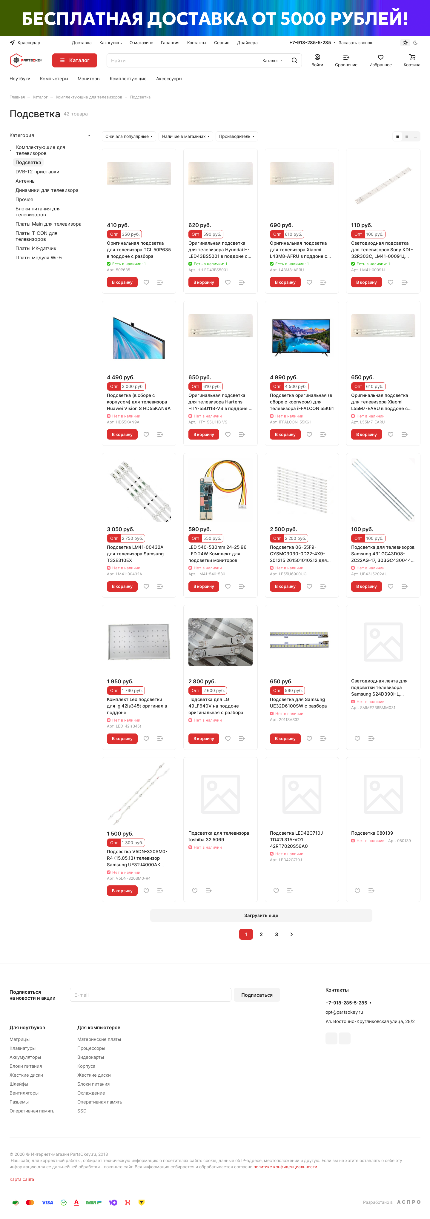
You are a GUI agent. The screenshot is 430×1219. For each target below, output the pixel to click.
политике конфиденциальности (285, 1166)
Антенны (26, 181)
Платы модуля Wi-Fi (39, 258)
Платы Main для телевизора (49, 224)
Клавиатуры (23, 1048)
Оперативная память (32, 1111)
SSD (82, 1111)
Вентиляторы (24, 1093)
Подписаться (257, 995)
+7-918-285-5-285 (310, 42)
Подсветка (28, 162)
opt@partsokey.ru (344, 1012)
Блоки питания (26, 1066)
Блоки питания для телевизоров (38, 212)
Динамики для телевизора (47, 190)
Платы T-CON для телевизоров (36, 236)
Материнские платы (99, 1039)
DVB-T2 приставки (37, 172)
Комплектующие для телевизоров (40, 150)
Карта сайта (22, 1179)
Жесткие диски (26, 1075)
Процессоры (91, 1048)
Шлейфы (19, 1084)
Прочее (24, 199)
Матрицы (20, 1039)
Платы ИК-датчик (36, 248)
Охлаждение (91, 1093)
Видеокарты (90, 1057)
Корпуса (86, 1066)
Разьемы (19, 1102)
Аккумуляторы (25, 1057)
